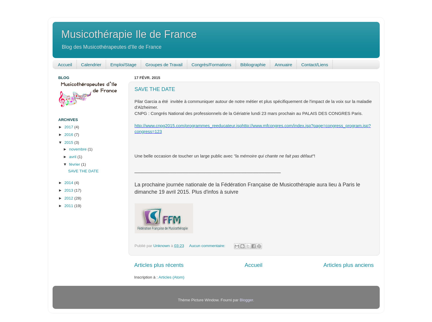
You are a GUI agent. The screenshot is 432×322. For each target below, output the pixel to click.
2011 (69, 206)
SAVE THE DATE (155, 89)
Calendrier (91, 64)
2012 (69, 198)
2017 (69, 127)
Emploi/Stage (123, 64)
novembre (78, 149)
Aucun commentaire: (207, 246)
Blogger (246, 300)
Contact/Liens (314, 64)
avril (73, 157)
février (75, 164)
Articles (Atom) (172, 277)
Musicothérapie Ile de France (129, 34)
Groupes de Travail (164, 64)
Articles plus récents (159, 265)
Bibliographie (253, 64)
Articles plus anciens (348, 265)
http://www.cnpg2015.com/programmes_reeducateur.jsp (188, 125)
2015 (69, 142)
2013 (69, 190)
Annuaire (283, 64)
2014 (69, 183)
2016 (69, 134)
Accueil (65, 64)
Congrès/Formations (211, 64)
